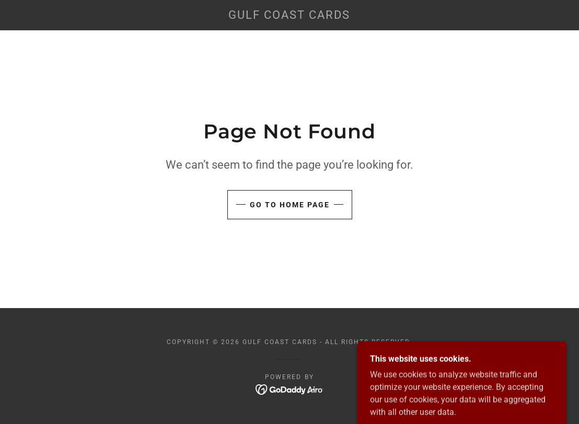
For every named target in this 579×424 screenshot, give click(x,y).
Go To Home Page (290, 205)
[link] (289, 16)
